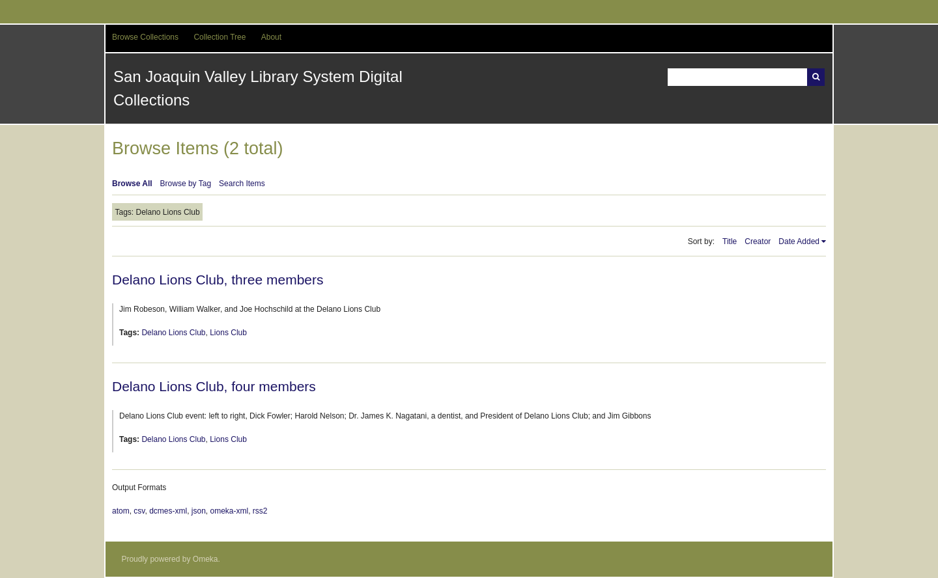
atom (121, 511)
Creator (758, 241)
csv (139, 511)
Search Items (242, 183)
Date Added (798, 241)
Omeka (205, 559)
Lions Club (228, 332)
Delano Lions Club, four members (214, 386)
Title (729, 241)
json (199, 511)
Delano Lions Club (173, 332)
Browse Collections (145, 37)
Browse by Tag (186, 183)
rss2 (260, 511)
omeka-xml (229, 511)
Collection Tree (219, 37)
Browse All (132, 183)
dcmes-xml (168, 511)
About (271, 37)
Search (816, 77)
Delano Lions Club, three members (218, 279)
